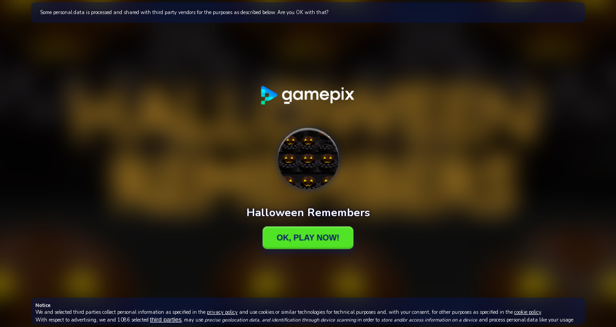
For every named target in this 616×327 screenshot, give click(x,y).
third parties (166, 319)
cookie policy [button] (527, 312)
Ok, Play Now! (307, 237)
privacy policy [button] (222, 312)
